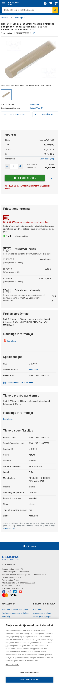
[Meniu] (3, 3)
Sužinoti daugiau (12, 664)
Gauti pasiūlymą (47, 159)
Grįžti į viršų (29, 546)
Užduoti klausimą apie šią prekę (18, 382)
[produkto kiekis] (13, 166)
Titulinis (4, 17)
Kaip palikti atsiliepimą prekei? (16, 609)
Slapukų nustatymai (29, 672)
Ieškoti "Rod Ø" (36, 108)
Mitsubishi (34, 104)
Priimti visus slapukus (29, 679)
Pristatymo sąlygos (42, 616)
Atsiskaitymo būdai (42, 613)
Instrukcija (12, 341)
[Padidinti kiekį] (7, 166)
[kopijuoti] (34, 33)
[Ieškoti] (55, 10)
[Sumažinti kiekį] (20, 166)
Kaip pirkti (37, 609)
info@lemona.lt (9, 528)
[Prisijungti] (45, 3)
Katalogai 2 (20, 17)
